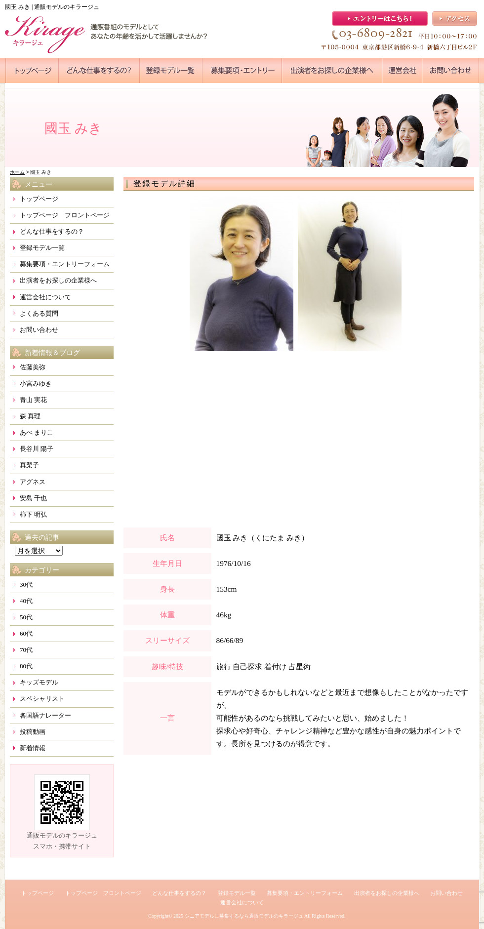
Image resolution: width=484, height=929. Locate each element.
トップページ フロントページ (65, 215)
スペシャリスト (42, 698)
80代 (26, 666)
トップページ (39, 198)
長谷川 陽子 (36, 448)
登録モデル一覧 (42, 247)
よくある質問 (39, 313)
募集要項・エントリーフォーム (65, 264)
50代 (26, 617)
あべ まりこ (36, 432)
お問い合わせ (39, 329)
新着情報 (32, 748)
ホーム (17, 172)
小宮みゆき (36, 383)
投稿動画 (32, 731)
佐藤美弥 (32, 367)
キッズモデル (39, 682)
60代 (26, 633)
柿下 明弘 (33, 514)
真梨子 (29, 465)
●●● (32, 70)
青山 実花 (33, 400)
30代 (26, 584)
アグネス (32, 481)
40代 (26, 601)
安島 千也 (33, 498)
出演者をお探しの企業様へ (58, 280)
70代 (26, 649)
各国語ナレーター (45, 715)
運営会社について (45, 297)
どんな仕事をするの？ (52, 231)
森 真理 (30, 416)
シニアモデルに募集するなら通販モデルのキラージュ (244, 916)
